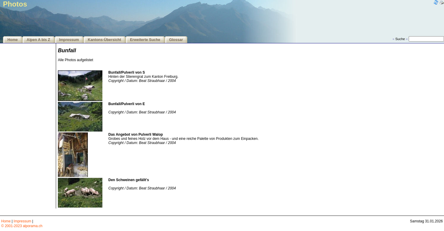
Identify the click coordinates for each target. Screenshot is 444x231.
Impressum (69, 40)
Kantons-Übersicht (104, 40)
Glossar (176, 40)
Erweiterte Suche (145, 40)
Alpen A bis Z (38, 40)
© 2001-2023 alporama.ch (21, 226)
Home (12, 40)
